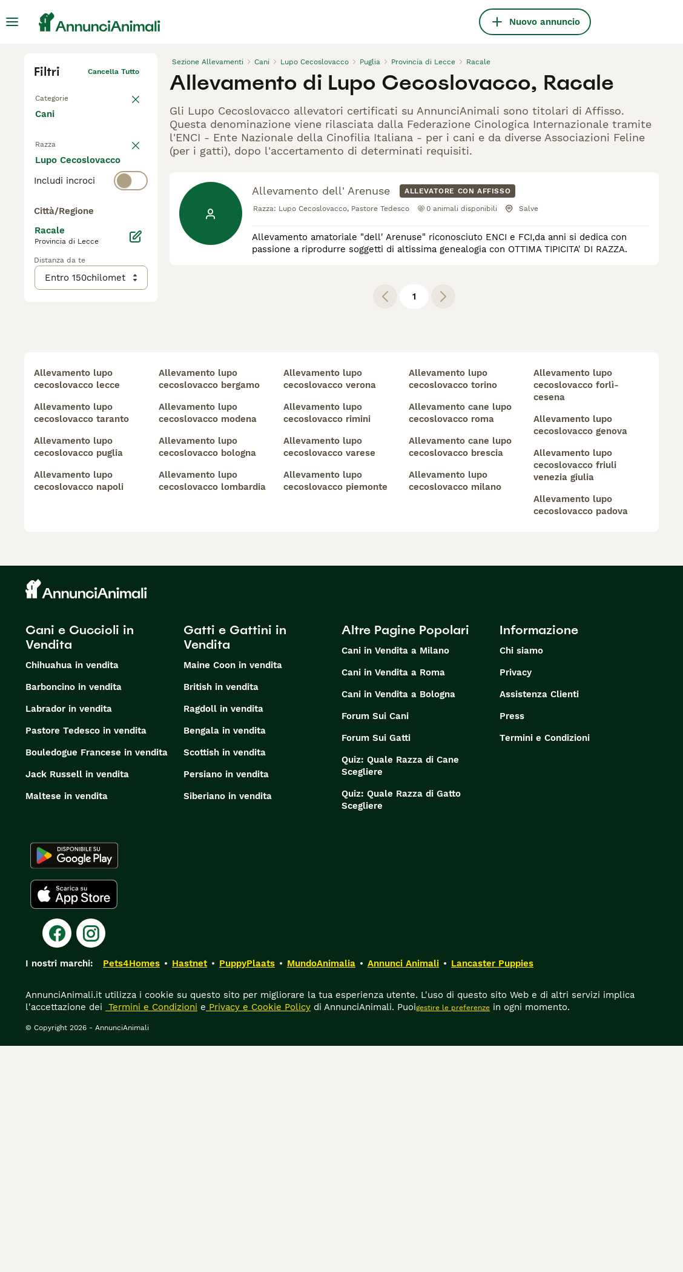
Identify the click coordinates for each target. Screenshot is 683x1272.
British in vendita (221, 913)
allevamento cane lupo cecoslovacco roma (460, 639)
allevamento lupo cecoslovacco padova (580, 731)
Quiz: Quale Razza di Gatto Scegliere (401, 1025)
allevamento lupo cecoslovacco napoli (79, 706)
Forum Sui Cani (375, 942)
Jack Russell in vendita (77, 1000)
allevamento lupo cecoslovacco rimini (327, 639)
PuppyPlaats (247, 1189)
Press (512, 942)
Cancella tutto (113, 71)
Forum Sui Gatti (376, 964)
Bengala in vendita (224, 956)
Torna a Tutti (57, 96)
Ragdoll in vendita (223, 934)
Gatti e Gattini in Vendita (234, 863)
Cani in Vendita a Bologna (398, 920)
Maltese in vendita (66, 1022)
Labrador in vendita (68, 934)
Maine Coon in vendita (232, 891)
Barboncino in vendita (73, 913)
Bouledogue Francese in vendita (96, 978)
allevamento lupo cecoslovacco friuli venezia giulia (574, 691)
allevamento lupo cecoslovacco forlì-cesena (576, 611)
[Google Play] (74, 1081)
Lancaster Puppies (492, 1189)
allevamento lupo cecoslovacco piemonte (335, 706)
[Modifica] (136, 489)
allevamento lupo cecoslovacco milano (455, 706)
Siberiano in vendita (227, 1022)
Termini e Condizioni (545, 964)
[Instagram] (90, 1159)
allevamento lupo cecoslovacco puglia (78, 673)
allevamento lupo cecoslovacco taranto (81, 639)
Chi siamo (521, 876)
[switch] (91, 173)
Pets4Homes (131, 1189)
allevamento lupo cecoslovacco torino (453, 605)
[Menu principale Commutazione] (12, 22)
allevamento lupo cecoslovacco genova (580, 651)
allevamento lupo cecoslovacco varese (329, 673)
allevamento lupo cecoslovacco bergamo (209, 605)
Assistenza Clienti (539, 920)
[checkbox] (41, 234)
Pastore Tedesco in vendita (86, 956)
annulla (126, 149)
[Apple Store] (73, 1120)
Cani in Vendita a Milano (395, 876)
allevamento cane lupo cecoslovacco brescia (460, 673)
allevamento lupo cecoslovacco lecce (77, 605)
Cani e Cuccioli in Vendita (79, 863)
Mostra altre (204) (85, 436)
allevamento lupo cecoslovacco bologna (207, 673)
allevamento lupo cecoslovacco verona (329, 605)
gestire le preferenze (453, 1234)
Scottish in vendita (224, 978)
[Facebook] (56, 1159)
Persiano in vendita (226, 1000)
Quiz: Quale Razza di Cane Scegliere (400, 991)
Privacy (516, 898)
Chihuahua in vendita (72, 891)
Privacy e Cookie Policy (258, 1233)
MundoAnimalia (321, 1189)
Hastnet (189, 1189)
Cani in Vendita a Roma (393, 898)
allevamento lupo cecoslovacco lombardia (212, 706)
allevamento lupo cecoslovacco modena (208, 639)
